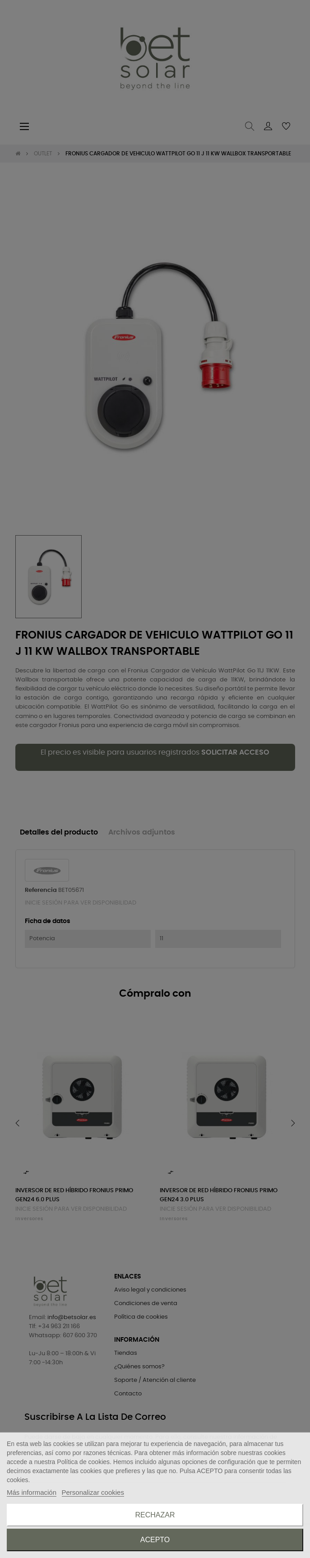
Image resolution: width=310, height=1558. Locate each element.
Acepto (155, 1540)
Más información (31, 1492)
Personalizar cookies (93, 1492)
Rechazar (155, 1515)
